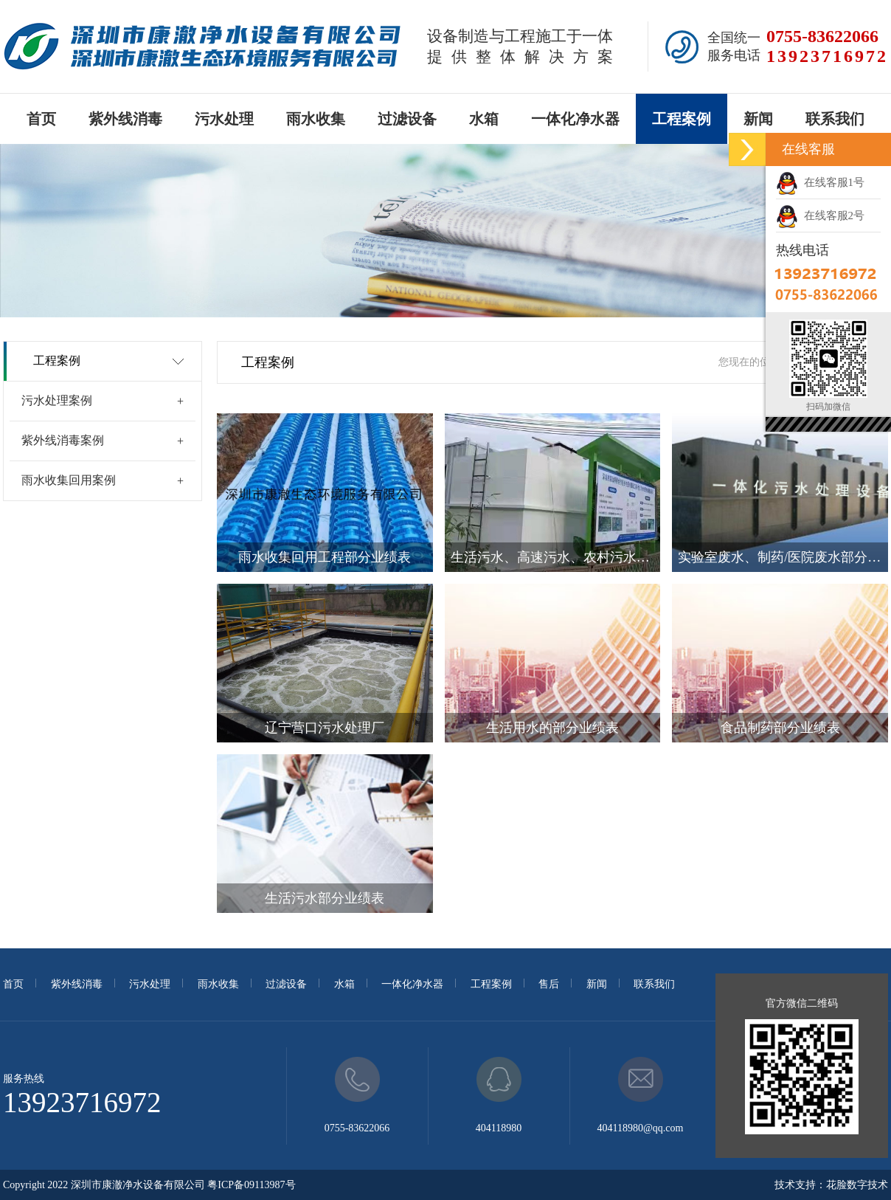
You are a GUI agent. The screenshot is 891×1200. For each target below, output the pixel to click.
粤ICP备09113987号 (251, 1184)
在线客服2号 (820, 215)
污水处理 (224, 119)
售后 (548, 984)
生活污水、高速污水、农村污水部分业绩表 (556, 557)
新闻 (758, 119)
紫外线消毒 (125, 119)
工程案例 (681, 119)
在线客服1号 (820, 182)
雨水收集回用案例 (68, 480)
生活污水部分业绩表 (324, 898)
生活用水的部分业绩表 (552, 727)
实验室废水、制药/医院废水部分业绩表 (783, 557)
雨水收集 (315, 119)
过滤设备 (407, 119)
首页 (41, 119)
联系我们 (834, 119)
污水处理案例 (56, 400)
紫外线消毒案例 (62, 440)
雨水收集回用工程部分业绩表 (324, 557)
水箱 (484, 119)
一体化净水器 (575, 119)
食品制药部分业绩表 (780, 727)
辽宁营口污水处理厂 (324, 727)
